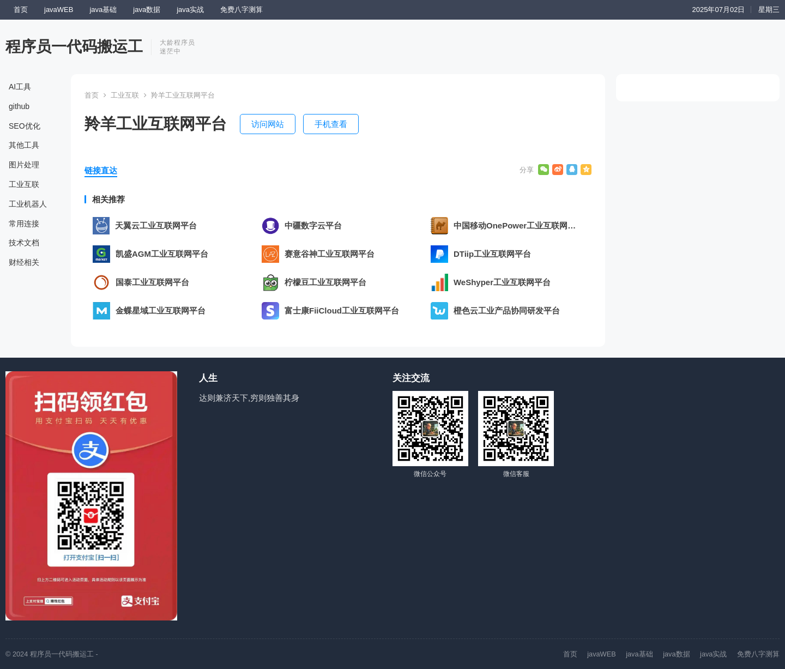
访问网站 (267, 124)
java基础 (103, 9)
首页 (21, 9)
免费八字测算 (241, 9)
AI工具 (20, 86)
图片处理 (24, 164)
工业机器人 (28, 204)
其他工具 (24, 145)
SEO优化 (24, 126)
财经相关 (24, 262)
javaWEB (58, 9)
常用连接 (24, 223)
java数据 (146, 9)
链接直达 (100, 170)
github (19, 106)
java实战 (190, 9)
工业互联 (24, 184)
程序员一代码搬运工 (74, 46)
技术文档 (24, 242)
